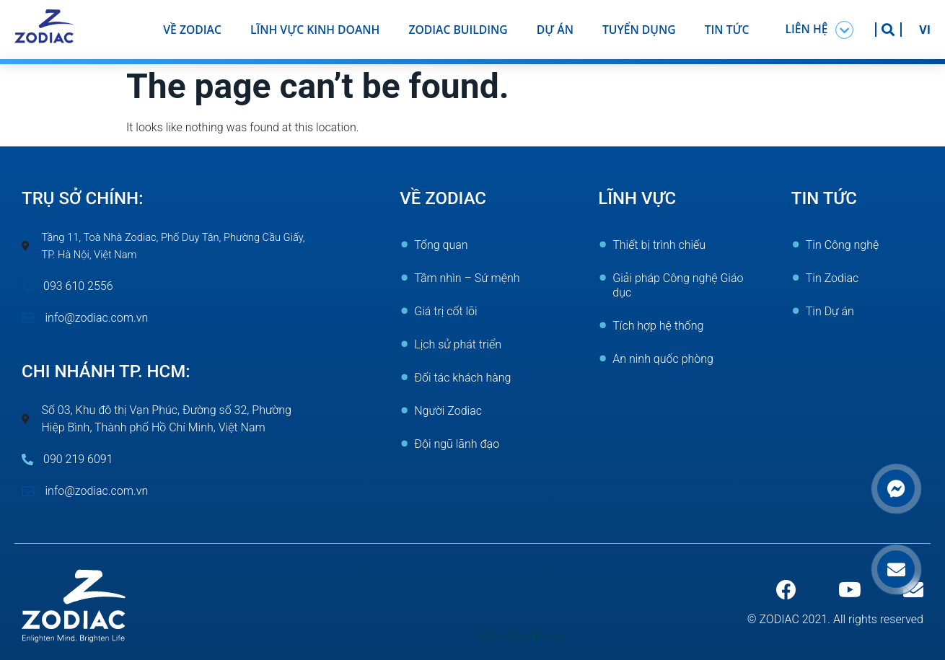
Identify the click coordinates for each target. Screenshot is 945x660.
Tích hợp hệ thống (657, 326)
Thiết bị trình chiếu (659, 245)
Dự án (555, 30)
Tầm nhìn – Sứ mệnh (466, 278)
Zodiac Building (457, 30)
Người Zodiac (448, 411)
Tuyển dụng (639, 30)
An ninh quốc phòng (662, 359)
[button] (819, 30)
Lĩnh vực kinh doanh (315, 30)
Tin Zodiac (832, 278)
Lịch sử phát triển (457, 344)
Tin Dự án (830, 311)
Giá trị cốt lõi (445, 311)
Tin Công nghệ (842, 245)
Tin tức (727, 30)
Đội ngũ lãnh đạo (456, 444)
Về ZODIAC (192, 30)
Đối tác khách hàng (462, 377)
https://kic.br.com (524, 636)
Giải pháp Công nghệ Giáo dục (677, 285)
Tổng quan (440, 245)
